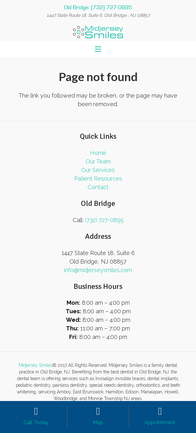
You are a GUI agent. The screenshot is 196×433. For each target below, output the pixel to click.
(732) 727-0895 (104, 220)
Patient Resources (98, 178)
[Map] (98, 411)
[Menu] (98, 49)
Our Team (98, 161)
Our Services (98, 170)
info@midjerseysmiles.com (98, 270)
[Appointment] (160, 411)
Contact (98, 187)
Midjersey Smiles (35, 365)
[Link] (98, 32)
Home (98, 153)
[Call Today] (36, 411)
